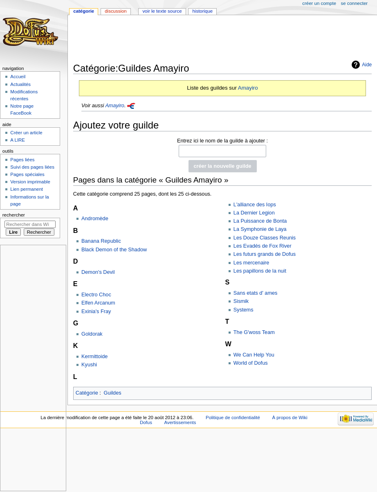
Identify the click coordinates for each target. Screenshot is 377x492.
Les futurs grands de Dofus (264, 254)
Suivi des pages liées (32, 167)
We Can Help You (253, 355)
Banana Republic (101, 241)
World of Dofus (250, 363)
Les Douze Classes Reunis (264, 238)
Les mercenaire (251, 263)
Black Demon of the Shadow (114, 250)
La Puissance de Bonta (260, 221)
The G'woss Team (254, 332)
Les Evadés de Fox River (262, 246)
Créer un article (26, 132)
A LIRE (17, 140)
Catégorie (87, 393)
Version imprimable (30, 181)
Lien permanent (26, 189)
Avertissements (180, 422)
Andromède (94, 218)
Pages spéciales (27, 174)
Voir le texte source (162, 11)
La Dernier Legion (254, 213)
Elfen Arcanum (98, 303)
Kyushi (89, 365)
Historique (203, 11)
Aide (367, 65)
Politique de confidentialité (233, 417)
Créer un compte (319, 3)
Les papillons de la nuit (259, 271)
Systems (243, 310)
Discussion (115, 11)
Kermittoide (94, 356)
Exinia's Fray (96, 311)
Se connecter (354, 3)
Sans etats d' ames (255, 293)
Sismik (241, 301)
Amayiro (248, 88)
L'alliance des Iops (254, 205)
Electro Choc (96, 295)
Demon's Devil (97, 272)
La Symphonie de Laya (260, 229)
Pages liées (22, 159)
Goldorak (91, 334)
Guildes (112, 393)
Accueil (17, 76)
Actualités (20, 84)
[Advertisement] (222, 39)
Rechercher (13, 214)
